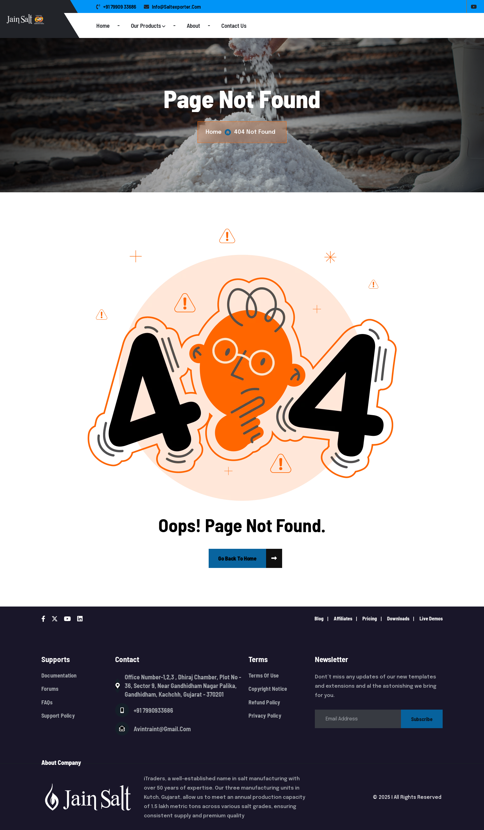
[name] (237, 558)
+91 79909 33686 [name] (116, 6)
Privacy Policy (264, 716)
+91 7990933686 (153, 710)
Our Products (146, 25)
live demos (431, 618)
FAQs (46, 702)
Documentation (59, 675)
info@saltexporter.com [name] (172, 6)
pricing (369, 618)
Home (103, 25)
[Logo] (50, 19)
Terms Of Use (263, 675)
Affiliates (343, 618)
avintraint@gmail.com (162, 728)
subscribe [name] (421, 719)
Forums (49, 689)
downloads (398, 618)
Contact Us (233, 25)
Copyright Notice (267, 689)
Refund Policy (264, 702)
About (193, 25)
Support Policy (58, 716)
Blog (319, 618)
